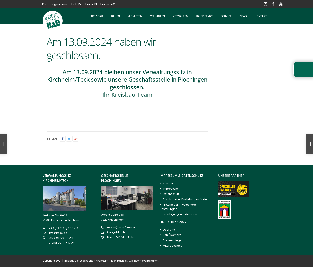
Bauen (115, 16)
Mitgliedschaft (172, 246)
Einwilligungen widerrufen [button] (180, 214)
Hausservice (204, 16)
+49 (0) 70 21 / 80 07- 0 (64, 228)
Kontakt (261, 16)
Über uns (169, 230)
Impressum (170, 189)
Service (226, 16)
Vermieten (135, 16)
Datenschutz (171, 194)
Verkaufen (157, 16)
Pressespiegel (172, 240)
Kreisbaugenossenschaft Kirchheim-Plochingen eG (96, 260)
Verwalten (180, 16)
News (243, 16)
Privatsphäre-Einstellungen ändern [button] (186, 199)
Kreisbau (96, 16)
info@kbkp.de (58, 233)
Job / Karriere (172, 235)
